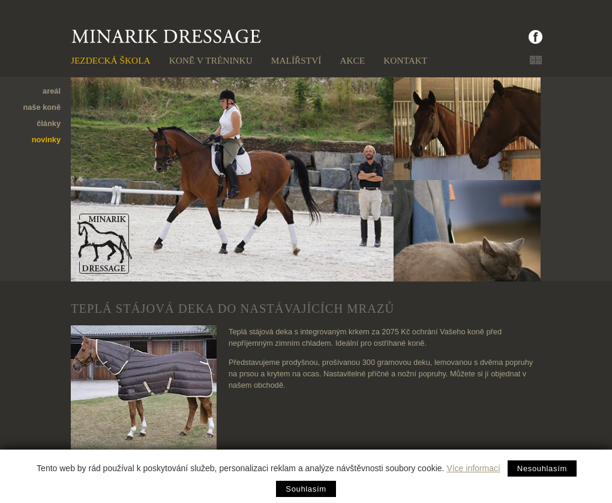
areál (52, 90)
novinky (46, 139)
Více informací (473, 468)
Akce (352, 60)
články (49, 123)
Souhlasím (306, 488)
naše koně (42, 107)
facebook (508, 36)
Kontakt (405, 60)
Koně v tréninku (211, 60)
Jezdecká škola (111, 60)
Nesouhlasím (542, 468)
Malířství (296, 60)
